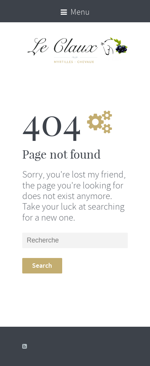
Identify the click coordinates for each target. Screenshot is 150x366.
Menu (75, 12)
